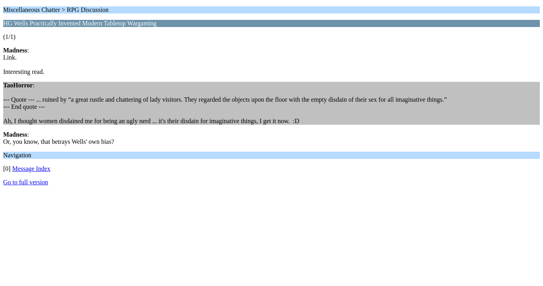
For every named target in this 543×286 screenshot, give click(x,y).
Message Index (31, 168)
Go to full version (25, 182)
